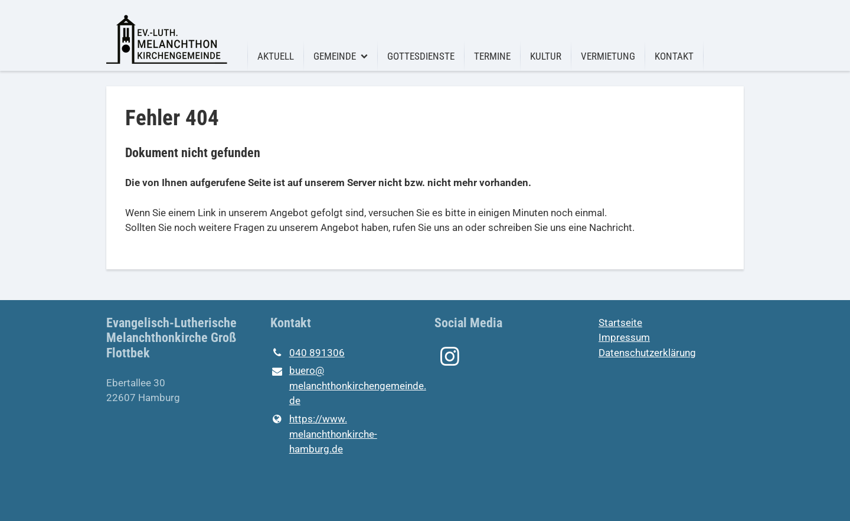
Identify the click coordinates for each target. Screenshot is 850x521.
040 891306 (307, 353)
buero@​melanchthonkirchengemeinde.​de (343, 386)
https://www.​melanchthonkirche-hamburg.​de (323, 434)
